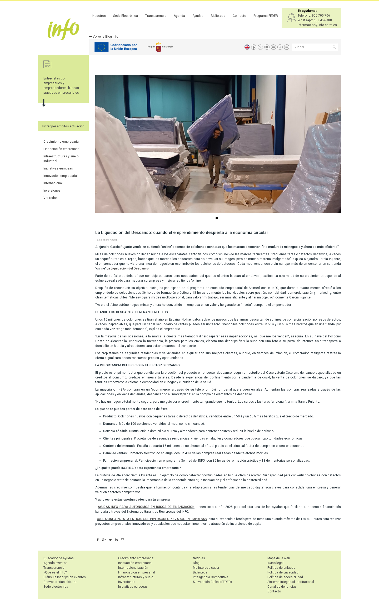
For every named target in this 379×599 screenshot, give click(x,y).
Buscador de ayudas (58, 558)
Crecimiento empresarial (61, 141)
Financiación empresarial (61, 149)
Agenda (179, 16)
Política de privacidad (282, 572)
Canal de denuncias (282, 586)
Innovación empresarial (60, 176)
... (217, 218)
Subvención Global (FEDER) (212, 582)
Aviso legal (275, 563)
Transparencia (155, 16)
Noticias (199, 558)
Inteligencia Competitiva (210, 577)
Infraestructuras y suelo (135, 577)
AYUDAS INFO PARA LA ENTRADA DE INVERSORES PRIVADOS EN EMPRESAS (152, 519)
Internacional (53, 183)
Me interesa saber (206, 568)
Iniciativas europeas (58, 168)
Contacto (239, 16)
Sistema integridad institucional (290, 582)
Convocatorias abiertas (60, 582)
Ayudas (197, 16)
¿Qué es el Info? (55, 572)
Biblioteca (218, 16)
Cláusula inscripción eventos (64, 577)
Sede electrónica (55, 586)
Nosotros (99, 16)
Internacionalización (133, 568)
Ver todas (50, 198)
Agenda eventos (55, 563)
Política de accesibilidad (285, 577)
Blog (196, 563)
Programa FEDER (265, 16)
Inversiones (52, 190)
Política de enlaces (281, 568)
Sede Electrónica (125, 16)
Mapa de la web (278, 558)
